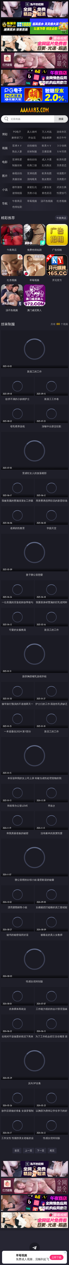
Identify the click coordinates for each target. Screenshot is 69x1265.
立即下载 (56, 1257)
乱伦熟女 (47, 165)
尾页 (52, 1150)
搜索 (61, 118)
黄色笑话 (47, 193)
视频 (5, 148)
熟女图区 (47, 179)
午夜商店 (17, 201)
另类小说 (32, 193)
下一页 (40, 1150)
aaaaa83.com (34, 110)
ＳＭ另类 (61, 151)
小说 (5, 189)
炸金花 (32, 137)
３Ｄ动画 (61, 145)
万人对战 (47, 131)
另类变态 (61, 165)
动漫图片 (61, 173)
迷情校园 (17, 193)
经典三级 (32, 165)
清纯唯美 (32, 179)
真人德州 (32, 131)
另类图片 (61, 179)
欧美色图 (47, 173)
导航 (5, 203)
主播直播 (47, 151)
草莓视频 (32, 201)
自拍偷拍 (32, 145)
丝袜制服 (32, 151)
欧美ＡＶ (47, 145)
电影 (5, 162)
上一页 (28, 1150)
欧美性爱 (61, 159)
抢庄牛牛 (61, 137)
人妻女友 (47, 187)
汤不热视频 (47, 201)
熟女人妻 (17, 151)
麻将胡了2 (17, 137)
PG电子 (17, 131)
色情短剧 (17, 206)
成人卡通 (47, 159)
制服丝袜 (17, 165)
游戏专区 (61, 131)
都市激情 (17, 187)
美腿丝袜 (17, 179)
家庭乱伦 (32, 187)
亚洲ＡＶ (17, 145)
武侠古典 (61, 187)
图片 (5, 176)
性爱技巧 (61, 193)
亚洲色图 (32, 173)
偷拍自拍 (32, 159)
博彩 (5, 134)
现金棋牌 (47, 137)
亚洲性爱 (17, 159)
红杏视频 (61, 201)
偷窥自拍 (17, 173)
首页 (17, 1150)
